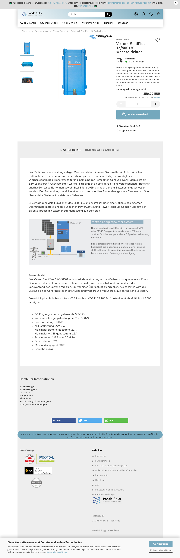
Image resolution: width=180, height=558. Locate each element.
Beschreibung (70, 150)
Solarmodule (69, 23)
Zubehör (109, 23)
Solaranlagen (28, 23)
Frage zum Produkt (128, 130)
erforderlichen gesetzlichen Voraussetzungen (129, 3)
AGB (97, 485)
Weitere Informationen (160, 550)
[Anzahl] (138, 104)
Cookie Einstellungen (105, 494)
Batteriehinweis (102, 461)
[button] (136, 14)
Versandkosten (85, 6)
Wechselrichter (49, 23)
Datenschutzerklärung (57, 552)
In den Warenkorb (134, 114)
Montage (123, 23)
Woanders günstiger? (129, 126)
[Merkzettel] (151, 14)
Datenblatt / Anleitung (102, 150)
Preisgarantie (101, 475)
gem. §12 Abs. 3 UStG (57, 3)
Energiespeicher (91, 23)
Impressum (100, 456)
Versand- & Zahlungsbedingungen (111, 465)
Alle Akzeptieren (160, 544)
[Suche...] (108, 14)
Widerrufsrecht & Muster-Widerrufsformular (116, 470)
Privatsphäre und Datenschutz (109, 490)
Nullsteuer (100, 480)
